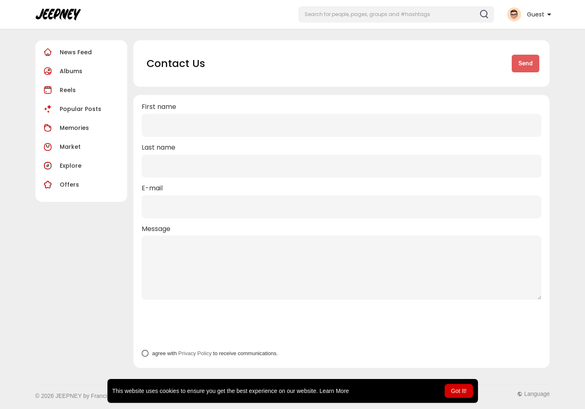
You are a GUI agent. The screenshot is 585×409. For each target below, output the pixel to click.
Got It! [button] (458, 391)
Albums (62, 71)
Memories (65, 128)
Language (533, 394)
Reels (59, 90)
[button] (396, 14)
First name (159, 106)
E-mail (152, 188)
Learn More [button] (334, 391)
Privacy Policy (195, 353)
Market (61, 147)
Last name (158, 147)
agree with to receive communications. (215, 353)
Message (156, 228)
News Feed (67, 52)
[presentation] (204, 324)
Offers (60, 184)
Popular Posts (71, 109)
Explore (62, 165)
